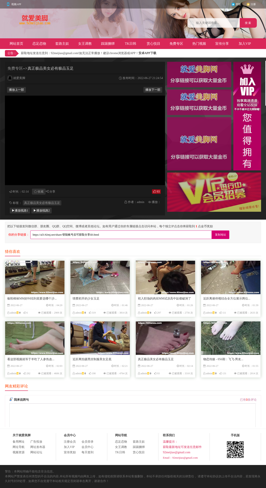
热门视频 (199, 43)
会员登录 (88, 441)
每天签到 (88, 452)
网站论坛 (36, 452)
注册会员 (70, 441)
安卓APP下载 (147, 53)
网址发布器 (37, 447)
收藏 (41, 191)
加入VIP (245, 43)
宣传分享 (222, 43)
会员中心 (88, 447)
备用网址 (19, 441)
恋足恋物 (39, 43)
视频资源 (19, 452)
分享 (52, 191)
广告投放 (36, 441)
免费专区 (176, 43)
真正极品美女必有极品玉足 (42, 202)
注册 (253, 4)
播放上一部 (16, 89)
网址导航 (19, 447)
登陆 (238, 4)
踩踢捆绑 (108, 43)
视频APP (16, 4)
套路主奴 (62, 43)
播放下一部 (152, 89)
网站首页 (16, 43)
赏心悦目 (153, 43)
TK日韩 (130, 43)
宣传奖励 (70, 452)
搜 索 (248, 22)
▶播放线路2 (41, 210)
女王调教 (85, 43)
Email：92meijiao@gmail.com (180, 457)
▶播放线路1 (20, 210)
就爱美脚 (19, 78)
